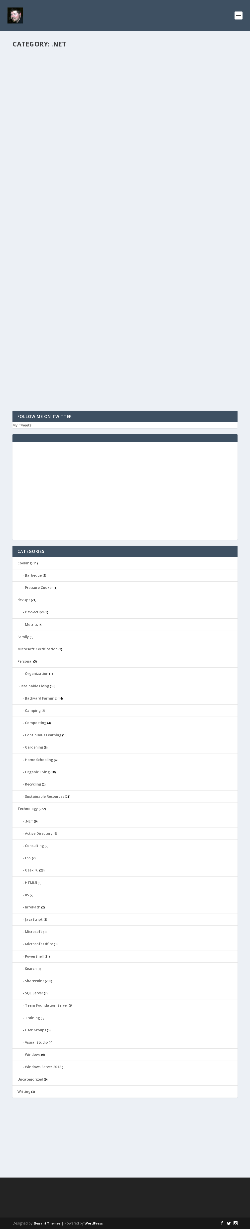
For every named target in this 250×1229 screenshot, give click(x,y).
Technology (72, 72)
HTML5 (31, 882)
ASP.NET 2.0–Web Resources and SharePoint (66, 343)
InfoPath (32, 907)
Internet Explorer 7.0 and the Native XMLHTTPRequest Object (60, 272)
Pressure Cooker (39, 587)
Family (23, 636)
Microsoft (33, 931)
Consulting (34, 845)
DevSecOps (34, 612)
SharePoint (74, 351)
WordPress (94, 1223)
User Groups (190, 72)
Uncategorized (30, 1079)
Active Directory (39, 833)
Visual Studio (91, 72)
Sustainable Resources (44, 796)
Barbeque (33, 575)
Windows (32, 1054)
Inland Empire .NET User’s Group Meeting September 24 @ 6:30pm (179, 61)
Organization (36, 673)
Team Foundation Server (46, 1005)
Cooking (24, 563)
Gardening (34, 747)
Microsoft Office (39, 943)
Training (32, 1017)
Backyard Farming (41, 698)
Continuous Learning (43, 735)
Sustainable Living (33, 686)
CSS (28, 857)
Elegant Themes (46, 1223)
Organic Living (37, 772)
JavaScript (34, 919)
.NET (60, 72)
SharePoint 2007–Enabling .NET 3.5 (172, 132)
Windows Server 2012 (43, 1066)
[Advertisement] (125, 494)
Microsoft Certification (37, 649)
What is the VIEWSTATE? (159, 201)
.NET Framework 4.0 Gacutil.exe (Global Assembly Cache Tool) (63, 135)
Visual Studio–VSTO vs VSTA (164, 270)
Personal (24, 661)
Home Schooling (39, 759)
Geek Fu (31, 870)
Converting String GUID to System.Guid (63, 206)
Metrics (31, 624)
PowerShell (34, 956)
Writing (23, 1091)
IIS (27, 894)
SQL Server (34, 993)
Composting (35, 722)
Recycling (33, 784)
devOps (23, 599)
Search (31, 968)
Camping (33, 710)
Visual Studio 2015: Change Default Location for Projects (58, 61)
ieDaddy (28, 72)
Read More (30, 109)
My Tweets (21, 425)
